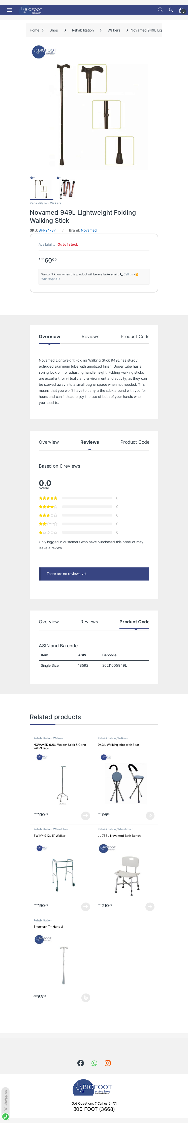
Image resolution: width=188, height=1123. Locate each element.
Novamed (89, 230)
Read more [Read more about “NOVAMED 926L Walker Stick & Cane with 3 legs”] (85, 816)
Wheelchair (60, 829)
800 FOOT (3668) (94, 1109)
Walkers (114, 30)
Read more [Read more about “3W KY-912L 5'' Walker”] (85, 907)
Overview (49, 336)
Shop (54, 30)
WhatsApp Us (50, 279)
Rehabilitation (83, 30)
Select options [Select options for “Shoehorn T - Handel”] (85, 997)
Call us (128, 274)
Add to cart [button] (150, 816)
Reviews (90, 336)
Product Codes (136, 336)
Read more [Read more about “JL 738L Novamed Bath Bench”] (149, 907)
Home (34, 30)
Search (160, 10)
